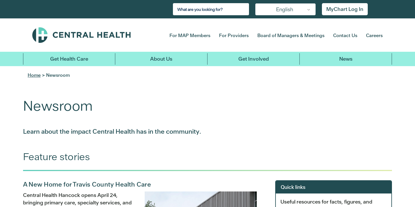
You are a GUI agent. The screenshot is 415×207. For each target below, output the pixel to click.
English (284, 9)
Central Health (91, 35)
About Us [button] (161, 58)
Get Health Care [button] (69, 58)
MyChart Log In (344, 9)
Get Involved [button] (253, 58)
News (345, 58)
